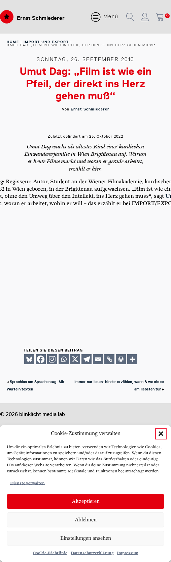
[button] (161, 433)
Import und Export (46, 42)
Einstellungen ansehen (85, 538)
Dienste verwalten (27, 483)
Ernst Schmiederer (41, 18)
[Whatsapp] (64, 359)
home (13, 42)
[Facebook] (41, 359)
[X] (75, 359)
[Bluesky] (29, 359)
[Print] (121, 359)
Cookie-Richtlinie (50, 553)
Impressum (127, 553)
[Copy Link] (109, 359)
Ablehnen (86, 520)
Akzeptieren (86, 501)
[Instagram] (52, 359)
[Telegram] (86, 359)
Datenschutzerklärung (92, 553)
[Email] (98, 359)
